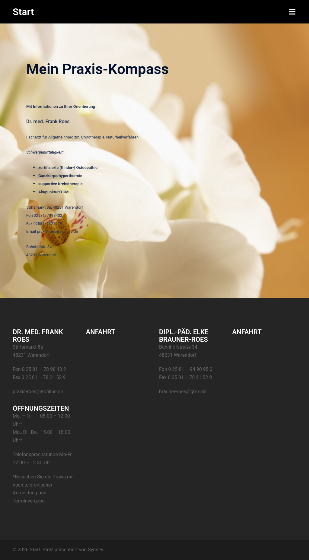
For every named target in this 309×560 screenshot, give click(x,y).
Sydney (95, 549)
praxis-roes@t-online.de (38, 391)
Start (23, 11)
